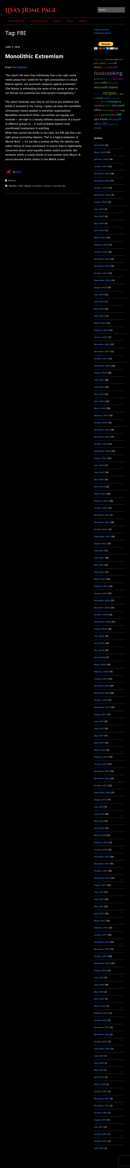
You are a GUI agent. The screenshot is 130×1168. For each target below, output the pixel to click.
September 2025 (102, 194)
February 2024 (101, 330)
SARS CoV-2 (101, 79)
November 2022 (102, 436)
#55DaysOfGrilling (114, 102)
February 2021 (101, 586)
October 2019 (100, 700)
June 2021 (99, 557)
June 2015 (99, 1063)
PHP (116, 124)
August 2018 (100, 799)
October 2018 (101, 785)
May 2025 (99, 223)
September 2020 (102, 621)
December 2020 (102, 600)
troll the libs (59, 185)
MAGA (28, 185)
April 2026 (99, 145)
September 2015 (102, 1048)
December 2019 (101, 685)
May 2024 (99, 308)
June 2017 (99, 899)
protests (37, 185)
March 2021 (100, 579)
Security (108, 78)
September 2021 (102, 536)
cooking (113, 73)
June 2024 (99, 301)
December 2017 (101, 856)
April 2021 (99, 572)
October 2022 (101, 444)
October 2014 (101, 1112)
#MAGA (13, 185)
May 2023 (99, 394)
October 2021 (101, 529)
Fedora (108, 105)
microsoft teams (106, 87)
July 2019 (99, 721)
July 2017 (99, 892)
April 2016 (99, 998)
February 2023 (101, 415)
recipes (110, 93)
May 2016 (99, 991)
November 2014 (102, 1105)
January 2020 (101, 678)
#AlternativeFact (107, 110)
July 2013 (99, 1148)
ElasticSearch (118, 78)
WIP (121, 93)
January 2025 (101, 251)
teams (117, 110)
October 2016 (101, 956)
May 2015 (99, 1070)
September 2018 (102, 792)
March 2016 (100, 1006)
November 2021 (102, 522)
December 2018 (102, 771)
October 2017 (100, 870)
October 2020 (101, 614)
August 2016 (100, 970)
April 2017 (99, 913)
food (99, 73)
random (99, 105)
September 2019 (102, 707)
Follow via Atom (102, 33)
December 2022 (102, 429)
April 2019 (99, 742)
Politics (12, 180)
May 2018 (99, 821)
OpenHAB (97, 115)
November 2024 (102, 266)
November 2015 (102, 1034)
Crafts (103, 82)
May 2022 (99, 479)
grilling (104, 67)
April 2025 (99, 230)
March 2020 (100, 664)
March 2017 (99, 920)
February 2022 (101, 501)
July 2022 (99, 465)
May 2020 (99, 650)
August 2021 (100, 543)
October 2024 (101, 273)
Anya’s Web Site (16, 20)
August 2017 (100, 885)
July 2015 (99, 1055)
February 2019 (101, 757)
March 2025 (100, 237)
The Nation (19, 67)
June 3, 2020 (12, 47)
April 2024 (99, 315)
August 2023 (100, 372)
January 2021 (100, 593)
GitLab (70, 20)
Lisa (18, 171)
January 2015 (100, 1091)
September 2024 (102, 280)
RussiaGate (97, 128)
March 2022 (100, 493)
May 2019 (99, 735)
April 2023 (99, 401)
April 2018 (99, 828)
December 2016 (102, 942)
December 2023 (102, 344)
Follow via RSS (101, 29)
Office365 (99, 98)
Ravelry (83, 20)
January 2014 (100, 1134)
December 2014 (102, 1098)
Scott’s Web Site (39, 20)
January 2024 (101, 337)
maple (116, 59)
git (95, 98)
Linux (114, 114)
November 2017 (101, 863)
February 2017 (101, 927)
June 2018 (99, 814)
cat (107, 63)
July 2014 (99, 1127)
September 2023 (102, 365)
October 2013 (101, 1141)
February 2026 (101, 159)
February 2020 (101, 671)
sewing (98, 93)
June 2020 (99, 643)
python (97, 101)
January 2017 (100, 934)
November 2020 (102, 607)
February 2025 (101, 244)
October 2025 (101, 187)
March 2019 (99, 750)
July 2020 (99, 636)
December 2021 (102, 515)
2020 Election (113, 83)
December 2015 (102, 1027)
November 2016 (102, 949)
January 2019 (100, 764)
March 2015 (100, 1084)
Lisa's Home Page (30, 10)
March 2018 (100, 835)
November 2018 (102, 778)
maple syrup (99, 59)
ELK (118, 94)
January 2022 (101, 508)
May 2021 (99, 565)
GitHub (57, 20)
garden (104, 101)
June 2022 (99, 472)
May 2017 (99, 906)
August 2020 (100, 629)
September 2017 (102, 878)
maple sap (115, 98)
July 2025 (99, 209)
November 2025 (102, 180)
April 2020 (99, 657)
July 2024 (99, 294)
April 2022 (99, 486)
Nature (111, 124)
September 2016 (102, 963)
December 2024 (102, 259)
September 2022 (102, 451)
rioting (47, 185)
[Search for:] (111, 10)
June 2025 (99, 216)
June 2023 (99, 387)
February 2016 (101, 1013)
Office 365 (113, 67)
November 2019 (101, 693)
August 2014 (100, 1119)
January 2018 (100, 849)
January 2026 (101, 166)
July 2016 (99, 977)
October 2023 (101, 358)
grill (95, 79)
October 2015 (101, 1041)
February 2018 (101, 842)
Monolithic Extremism (34, 56)
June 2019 (99, 728)
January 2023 (101, 422)
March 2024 (100, 323)
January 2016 (100, 1020)
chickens (109, 59)
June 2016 (99, 984)
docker (97, 83)
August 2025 (100, 202)
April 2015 (99, 1077)
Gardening (106, 114)
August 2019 (100, 714)
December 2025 (102, 173)
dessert (102, 63)
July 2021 (99, 550)
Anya (111, 63)
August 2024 (100, 287)
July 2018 (99, 806)
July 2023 (99, 380)
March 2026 (100, 152)
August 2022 (100, 458)
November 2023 (102, 351)
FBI (20, 185)
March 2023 (100, 408)
